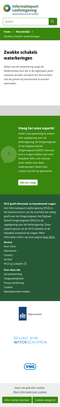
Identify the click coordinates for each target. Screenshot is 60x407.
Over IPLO (49, 237)
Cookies (8, 287)
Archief (8, 259)
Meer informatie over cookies (30, 391)
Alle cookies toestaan (17, 399)
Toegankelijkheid (13, 278)
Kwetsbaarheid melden (17, 291)
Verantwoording (13, 274)
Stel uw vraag (28, 182)
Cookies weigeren (45, 399)
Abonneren (10, 250)
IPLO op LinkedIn (15, 263)
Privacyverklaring (14, 282)
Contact (8, 255)
